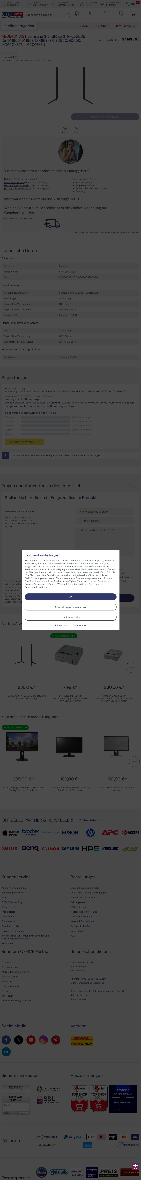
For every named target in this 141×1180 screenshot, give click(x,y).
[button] (135, 1166)
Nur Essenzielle (70, 617)
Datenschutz (79, 625)
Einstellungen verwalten (70, 607)
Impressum (61, 625)
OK (70, 597)
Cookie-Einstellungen (42, 555)
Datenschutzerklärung (36, 587)
